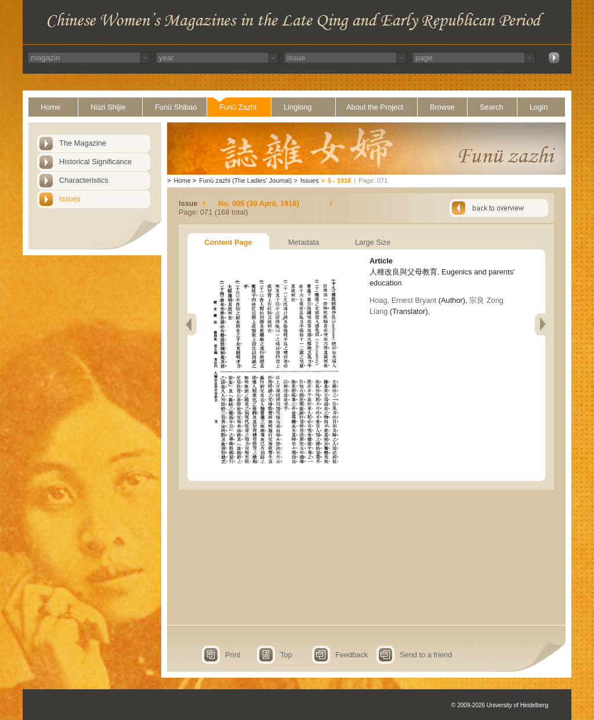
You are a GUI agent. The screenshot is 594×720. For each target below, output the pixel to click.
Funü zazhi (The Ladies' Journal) (245, 180)
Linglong (298, 107)
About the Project (374, 107)
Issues (70, 198)
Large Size (372, 242)
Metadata (303, 242)
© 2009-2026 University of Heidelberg (499, 705)
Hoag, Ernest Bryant (404, 300)
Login (539, 107)
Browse (442, 107)
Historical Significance (95, 161)
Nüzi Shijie (107, 107)
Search (492, 107)
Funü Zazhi (237, 107)
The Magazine (82, 143)
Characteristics (83, 180)
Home (50, 107)
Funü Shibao (176, 107)
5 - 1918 (339, 180)
